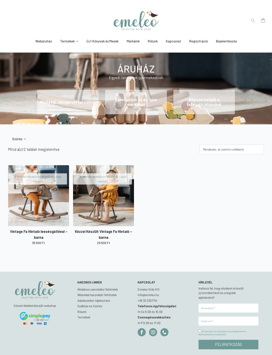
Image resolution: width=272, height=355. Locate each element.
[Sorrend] (232, 149)
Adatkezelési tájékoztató (93, 300)
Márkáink (133, 41)
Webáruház (43, 41)
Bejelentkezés (226, 41)
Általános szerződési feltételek (97, 289)
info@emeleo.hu (148, 295)
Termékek (67, 41)
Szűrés (17, 139)
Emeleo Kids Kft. (149, 289)
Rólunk (153, 41)
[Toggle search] (253, 20)
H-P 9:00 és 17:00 (149, 323)
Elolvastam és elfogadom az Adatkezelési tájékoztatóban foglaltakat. (222, 332)
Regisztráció (198, 41)
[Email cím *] (228, 321)
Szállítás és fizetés (89, 306)
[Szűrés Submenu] (26, 139)
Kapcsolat (173, 41)
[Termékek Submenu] (78, 41)
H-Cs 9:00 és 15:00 (150, 312)
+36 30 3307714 (147, 300)
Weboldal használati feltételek (97, 295)
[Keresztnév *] (228, 308)
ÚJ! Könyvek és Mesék (102, 41)
